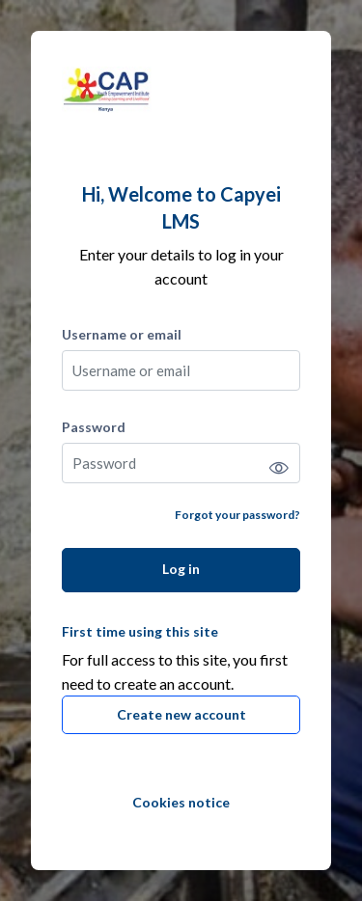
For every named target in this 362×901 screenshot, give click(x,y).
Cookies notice (181, 802)
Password (93, 427)
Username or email (121, 334)
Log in (181, 568)
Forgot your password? (237, 514)
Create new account (181, 714)
